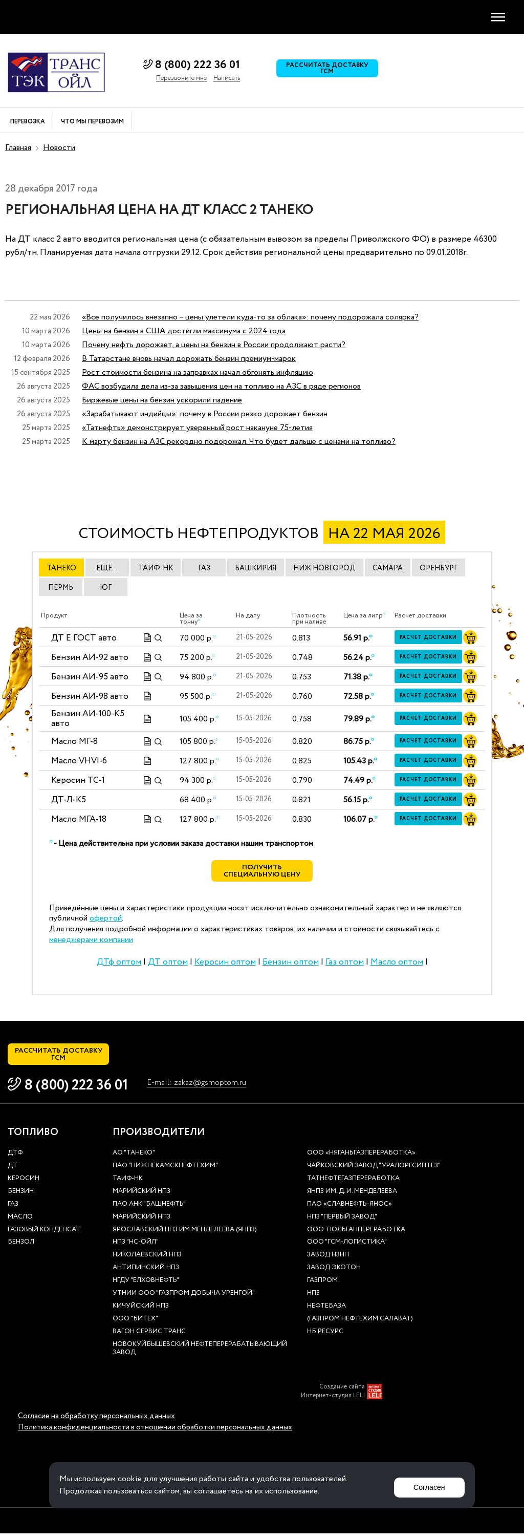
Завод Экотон (334, 1274)
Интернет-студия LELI (333, 1402)
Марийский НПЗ (141, 1197)
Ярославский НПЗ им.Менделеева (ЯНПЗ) (185, 1235)
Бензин (21, 1197)
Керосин (23, 1185)
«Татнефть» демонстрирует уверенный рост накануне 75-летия (197, 428)
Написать (226, 78)
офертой (106, 921)
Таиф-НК (128, 1185)
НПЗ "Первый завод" (342, 1223)
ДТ (12, 1172)
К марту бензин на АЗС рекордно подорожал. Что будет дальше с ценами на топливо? (239, 441)
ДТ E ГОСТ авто (84, 638)
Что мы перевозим (92, 122)
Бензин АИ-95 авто (89, 677)
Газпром (322, 1286)
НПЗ (313, 1299)
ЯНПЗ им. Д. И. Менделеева (352, 1197)
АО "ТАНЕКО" (134, 1159)
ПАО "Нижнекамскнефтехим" (165, 1172)
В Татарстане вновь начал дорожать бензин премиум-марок (189, 359)
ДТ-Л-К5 (68, 800)
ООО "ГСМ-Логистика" (347, 1248)
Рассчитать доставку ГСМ (330, 70)
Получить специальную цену (262, 873)
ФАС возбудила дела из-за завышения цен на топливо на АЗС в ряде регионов (221, 386)
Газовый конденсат (44, 1235)
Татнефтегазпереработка (353, 1185)
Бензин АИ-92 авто (89, 657)
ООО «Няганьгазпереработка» (361, 1159)
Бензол (21, 1248)
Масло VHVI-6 (79, 761)
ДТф (15, 1159)
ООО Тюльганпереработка (356, 1235)
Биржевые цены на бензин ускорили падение (162, 400)
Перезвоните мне (181, 78)
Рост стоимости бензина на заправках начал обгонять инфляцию (197, 372)
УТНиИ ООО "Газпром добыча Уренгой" (184, 1299)
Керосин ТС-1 (78, 780)
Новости (59, 148)
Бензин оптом (291, 964)
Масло (20, 1223)
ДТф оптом (119, 964)
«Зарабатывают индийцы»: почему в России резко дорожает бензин (205, 414)
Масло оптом (396, 964)
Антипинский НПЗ (146, 1274)
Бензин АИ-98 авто (89, 696)
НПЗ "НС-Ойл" (136, 1248)
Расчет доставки (431, 638)
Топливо (33, 1138)
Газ (13, 1210)
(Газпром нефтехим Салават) (360, 1324)
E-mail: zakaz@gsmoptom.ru (202, 1090)
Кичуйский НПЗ (141, 1312)
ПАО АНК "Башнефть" (149, 1210)
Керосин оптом (225, 964)
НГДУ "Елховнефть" (146, 1286)
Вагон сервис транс (149, 1337)
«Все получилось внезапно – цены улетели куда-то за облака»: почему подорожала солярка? (250, 317)
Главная (18, 148)
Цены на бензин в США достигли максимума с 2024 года (184, 331)
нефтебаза (326, 1312)
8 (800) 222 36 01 (197, 65)
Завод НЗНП (328, 1261)
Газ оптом (344, 964)
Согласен (426, 1485)
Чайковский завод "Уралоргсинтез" (374, 1172)
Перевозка (27, 122)
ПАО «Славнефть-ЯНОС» (349, 1210)
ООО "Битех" (135, 1324)
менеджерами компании (91, 943)
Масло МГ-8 (74, 741)
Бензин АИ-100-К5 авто (87, 719)
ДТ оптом (168, 964)
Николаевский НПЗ (147, 1261)
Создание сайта (342, 1393)
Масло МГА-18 (78, 819)
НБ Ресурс (325, 1337)
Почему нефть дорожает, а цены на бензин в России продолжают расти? (213, 345)
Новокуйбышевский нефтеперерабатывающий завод (200, 1354)
